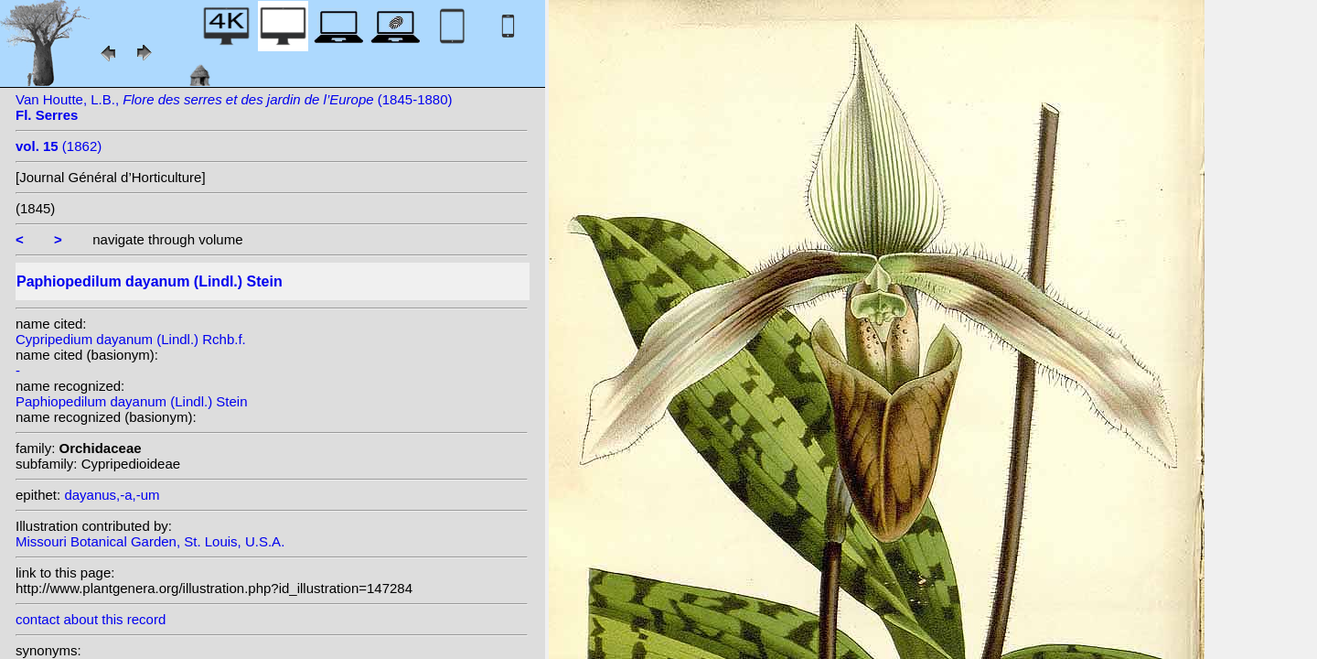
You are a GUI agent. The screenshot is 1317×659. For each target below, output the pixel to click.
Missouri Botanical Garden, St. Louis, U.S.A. (150, 541)
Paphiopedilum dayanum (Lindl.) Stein (131, 401)
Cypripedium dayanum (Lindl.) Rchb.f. (131, 339)
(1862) (59, 146)
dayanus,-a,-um (111, 494)
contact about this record (91, 619)
